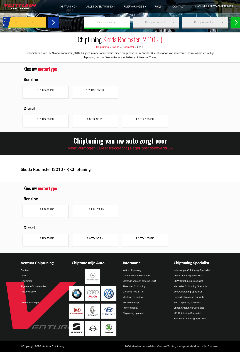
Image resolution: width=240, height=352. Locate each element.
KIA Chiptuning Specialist (187, 313)
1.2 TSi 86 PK (45, 90)
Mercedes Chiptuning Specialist (190, 286)
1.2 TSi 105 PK (95, 90)
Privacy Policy (28, 291)
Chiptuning (67, 6)
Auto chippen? (130, 307)
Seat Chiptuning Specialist (188, 291)
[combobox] (107, 22)
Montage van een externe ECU (139, 281)
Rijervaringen (134, 6)
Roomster (128, 46)
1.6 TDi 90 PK (95, 118)
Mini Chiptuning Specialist (187, 302)
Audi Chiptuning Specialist (188, 275)
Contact (178, 6)
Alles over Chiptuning (134, 286)
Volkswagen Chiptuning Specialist (192, 270)
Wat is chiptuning (132, 270)
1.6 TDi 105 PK (145, 118)
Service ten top (131, 302)
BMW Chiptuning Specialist (188, 281)
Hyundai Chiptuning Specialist (190, 318)
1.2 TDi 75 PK (45, 118)
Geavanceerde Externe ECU (138, 275)
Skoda (116, 46)
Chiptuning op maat (133, 313)
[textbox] (107, 22)
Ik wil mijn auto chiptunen (213, 6)
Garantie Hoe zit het (133, 291)
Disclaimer (26, 281)
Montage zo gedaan (133, 297)
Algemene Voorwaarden (33, 286)
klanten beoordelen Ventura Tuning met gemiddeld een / (172, 346)
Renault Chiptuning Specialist (189, 297)
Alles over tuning (99, 6)
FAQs (158, 6)
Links (23, 275)
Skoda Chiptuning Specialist (189, 307)
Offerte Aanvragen (30, 302)
